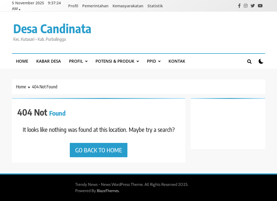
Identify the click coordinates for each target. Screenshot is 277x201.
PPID (151, 61)
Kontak (177, 61)
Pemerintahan (95, 5)
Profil (73, 5)
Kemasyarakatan (128, 5)
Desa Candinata (52, 28)
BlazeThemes (108, 190)
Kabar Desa (48, 61)
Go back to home (98, 150)
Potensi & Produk (114, 61)
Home (22, 61)
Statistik (155, 5)
